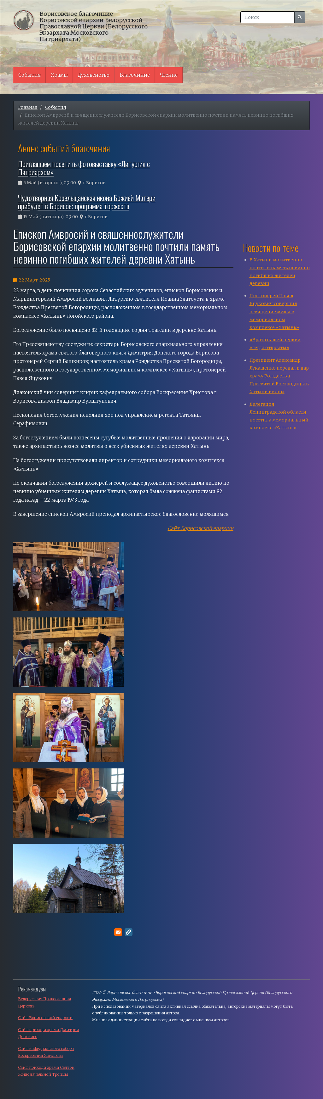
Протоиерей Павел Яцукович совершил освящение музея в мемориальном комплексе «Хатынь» (274, 311)
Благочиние (135, 75)
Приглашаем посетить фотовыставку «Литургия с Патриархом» (84, 167)
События (29, 75)
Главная (28, 107)
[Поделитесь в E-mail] (118, 932)
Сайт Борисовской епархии (200, 528)
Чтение (169, 75)
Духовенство (93, 75)
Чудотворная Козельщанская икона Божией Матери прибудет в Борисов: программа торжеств (87, 201)
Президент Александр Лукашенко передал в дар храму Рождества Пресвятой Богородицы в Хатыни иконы (279, 376)
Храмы (59, 75)
